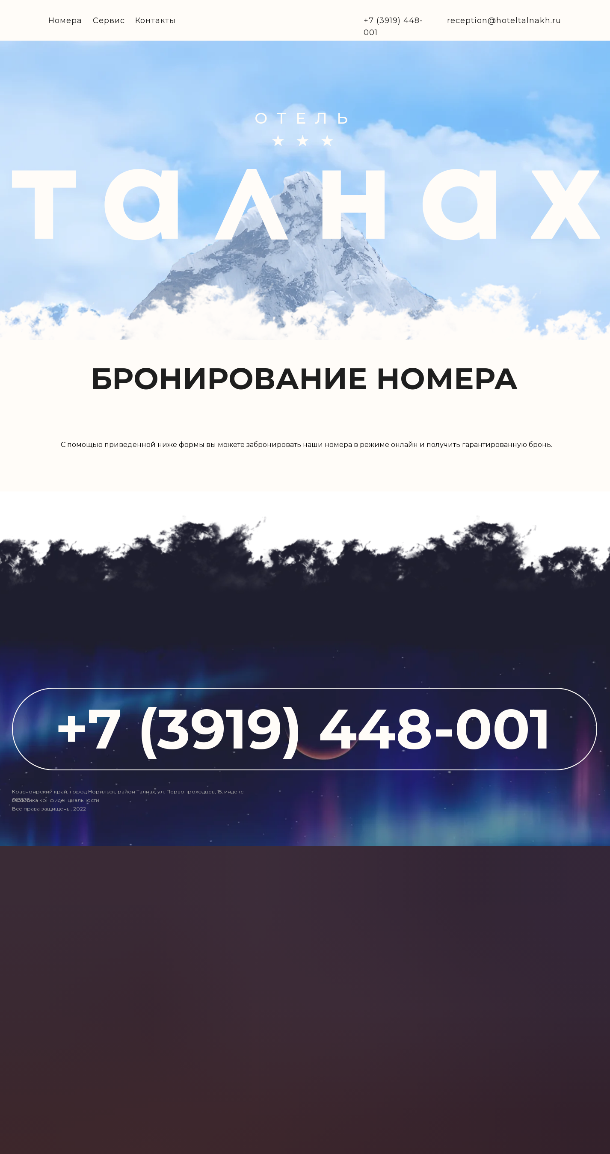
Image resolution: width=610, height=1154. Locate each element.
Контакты (155, 20)
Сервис (109, 20)
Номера (65, 20)
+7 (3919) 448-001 (303, 729)
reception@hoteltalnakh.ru (504, 20)
